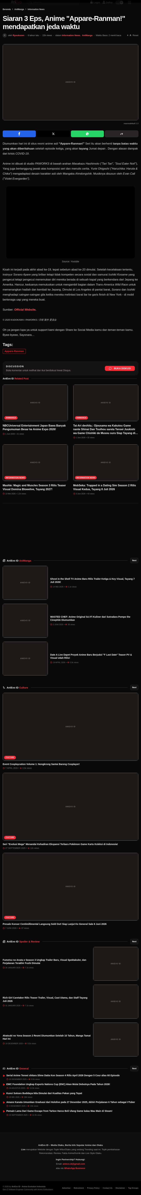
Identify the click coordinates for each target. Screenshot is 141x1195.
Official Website (24, 319)
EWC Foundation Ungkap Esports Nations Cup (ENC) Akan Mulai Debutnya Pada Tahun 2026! (58, 1093)
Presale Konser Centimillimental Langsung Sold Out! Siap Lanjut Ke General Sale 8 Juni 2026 (55, 933)
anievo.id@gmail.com (74, 1170)
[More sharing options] (121, 143)
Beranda (7, 19)
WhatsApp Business (74, 1175)
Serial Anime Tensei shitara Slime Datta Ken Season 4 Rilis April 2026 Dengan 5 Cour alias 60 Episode (63, 1084)
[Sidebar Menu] (129, 6)
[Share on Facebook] (19, 143)
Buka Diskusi (120, 377)
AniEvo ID (19, 570)
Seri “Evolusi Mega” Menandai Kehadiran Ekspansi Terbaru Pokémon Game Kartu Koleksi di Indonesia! (60, 853)
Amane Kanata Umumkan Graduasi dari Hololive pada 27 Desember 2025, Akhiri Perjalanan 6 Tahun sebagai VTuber (70, 1111)
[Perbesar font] (130, 45)
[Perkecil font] (127, 45)
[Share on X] (53, 143)
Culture (10, 767)
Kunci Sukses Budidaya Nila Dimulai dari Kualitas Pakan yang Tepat (44, 1102)
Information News (36, 19)
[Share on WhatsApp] (87, 143)
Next (134, 570)
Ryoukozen (18, 44)
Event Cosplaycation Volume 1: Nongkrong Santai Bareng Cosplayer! (41, 773)
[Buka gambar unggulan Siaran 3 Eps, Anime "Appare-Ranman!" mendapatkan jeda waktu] (70, 91)
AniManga (19, 19)
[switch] (119, 6)
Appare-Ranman (14, 360)
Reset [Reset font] (135, 44)
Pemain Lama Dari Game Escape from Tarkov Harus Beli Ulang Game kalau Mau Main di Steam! (59, 1120)
